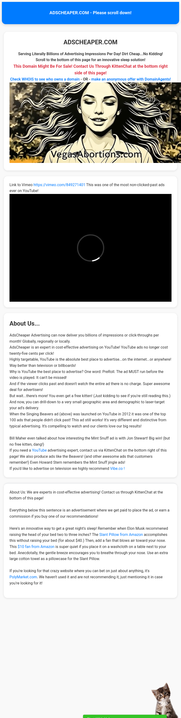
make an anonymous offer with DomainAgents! (131, 79)
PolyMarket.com (23, 577)
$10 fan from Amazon (36, 546)
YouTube (39, 450)
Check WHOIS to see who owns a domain (45, 79)
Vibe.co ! (117, 468)
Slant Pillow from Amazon (121, 534)
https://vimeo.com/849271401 (59, 185)
